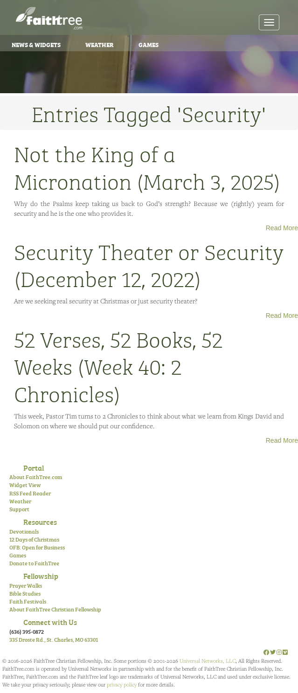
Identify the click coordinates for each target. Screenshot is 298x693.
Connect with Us (50, 621)
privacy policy (122, 684)
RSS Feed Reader (30, 493)
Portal (33, 467)
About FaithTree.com (35, 477)
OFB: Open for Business (37, 547)
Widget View (25, 484)
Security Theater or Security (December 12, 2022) (149, 264)
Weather (99, 44)
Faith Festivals (27, 601)
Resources (40, 521)
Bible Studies (25, 593)
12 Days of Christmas (34, 539)
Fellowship (40, 575)
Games (149, 44)
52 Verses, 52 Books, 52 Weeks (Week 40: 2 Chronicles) (118, 365)
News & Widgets (36, 44)
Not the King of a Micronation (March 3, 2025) (147, 166)
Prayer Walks (25, 585)
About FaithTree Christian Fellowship (55, 609)
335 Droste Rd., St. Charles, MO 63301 (53, 639)
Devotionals (24, 531)
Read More (282, 228)
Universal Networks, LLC (208, 660)
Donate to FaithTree (34, 563)
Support (19, 509)
